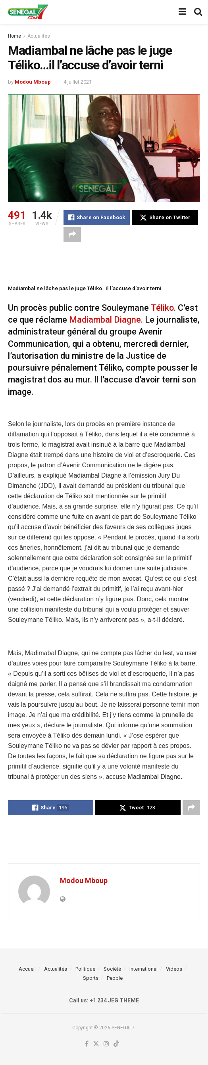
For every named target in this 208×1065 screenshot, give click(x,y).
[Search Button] (198, 12)
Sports (90, 978)
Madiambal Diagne (105, 320)
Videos (174, 969)
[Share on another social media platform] (72, 234)
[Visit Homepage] (28, 12)
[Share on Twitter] (165, 217)
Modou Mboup (33, 82)
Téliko (162, 308)
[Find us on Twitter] (96, 1044)
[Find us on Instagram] (106, 1044)
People (115, 978)
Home (14, 36)
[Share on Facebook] (97, 217)
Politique (85, 969)
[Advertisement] (104, 262)
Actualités (38, 36)
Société (112, 969)
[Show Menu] (182, 12)
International (143, 969)
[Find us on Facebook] (87, 1044)
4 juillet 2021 (78, 82)
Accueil (27, 969)
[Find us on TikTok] (116, 1044)
